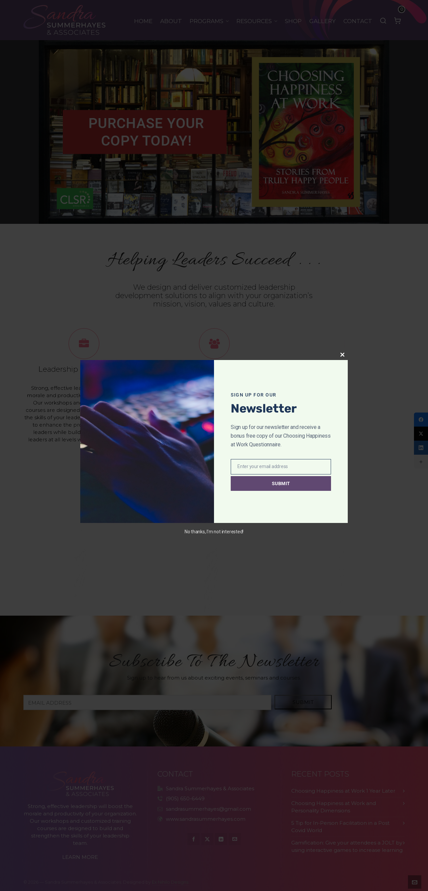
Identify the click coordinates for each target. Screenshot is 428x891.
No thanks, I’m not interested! (214, 531)
